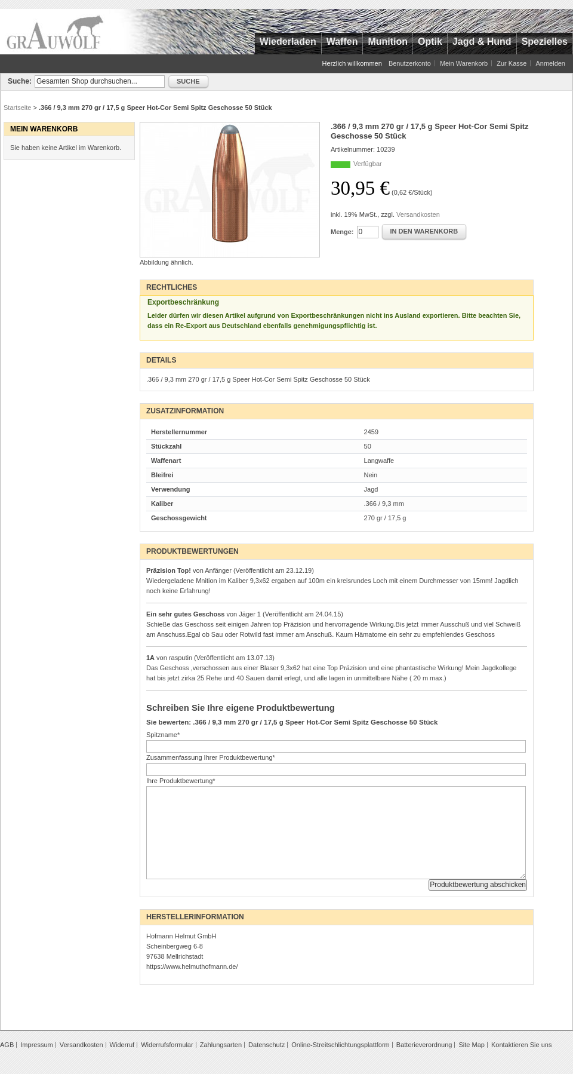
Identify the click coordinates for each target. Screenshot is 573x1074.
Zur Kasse (511, 63)
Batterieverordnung (424, 1044)
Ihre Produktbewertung (180, 780)
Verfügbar (367, 163)
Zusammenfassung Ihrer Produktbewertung (210, 757)
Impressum (36, 1044)
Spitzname (163, 734)
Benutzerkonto (410, 63)
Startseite (17, 107)
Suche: (20, 81)
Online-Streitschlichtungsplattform (340, 1044)
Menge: (342, 231)
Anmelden (550, 63)
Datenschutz (266, 1044)
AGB (7, 1044)
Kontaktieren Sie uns (521, 1044)
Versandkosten (418, 214)
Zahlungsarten (221, 1044)
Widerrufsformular (167, 1044)
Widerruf (122, 1044)
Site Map (471, 1044)
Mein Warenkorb (464, 63)
